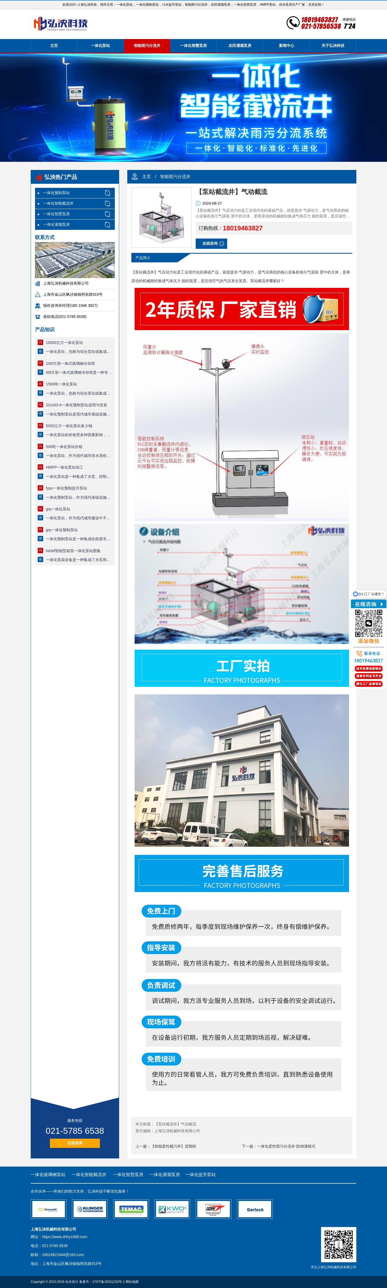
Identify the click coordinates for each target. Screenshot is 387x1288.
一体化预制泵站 (56, 193)
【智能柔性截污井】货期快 (173, 1146)
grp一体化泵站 (58, 509)
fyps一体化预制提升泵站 (66, 488)
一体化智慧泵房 (193, 45)
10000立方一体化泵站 (64, 342)
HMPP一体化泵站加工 (64, 467)
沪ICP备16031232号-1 (108, 1282)
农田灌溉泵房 (240, 45)
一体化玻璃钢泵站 (48, 1174)
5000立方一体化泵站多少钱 (69, 426)
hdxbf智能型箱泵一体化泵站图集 (73, 551)
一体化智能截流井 (58, 203)
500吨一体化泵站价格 (64, 447)
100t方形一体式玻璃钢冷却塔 (70, 363)
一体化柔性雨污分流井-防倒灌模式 (286, 1146)
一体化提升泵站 (200, 1174)
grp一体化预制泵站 (62, 530)
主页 (54, 45)
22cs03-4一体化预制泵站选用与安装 (76, 405)
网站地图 (132, 1282)
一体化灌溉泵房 (56, 224)
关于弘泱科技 (333, 45)
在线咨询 (75, 1143)
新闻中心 (286, 45)
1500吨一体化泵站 (61, 384)
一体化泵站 (100, 45)
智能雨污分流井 (147, 45)
